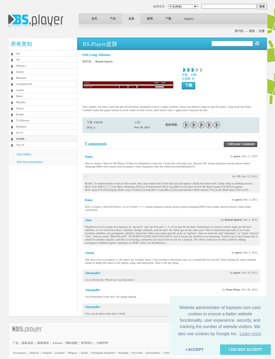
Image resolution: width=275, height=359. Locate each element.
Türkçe (168, 352)
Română (123, 352)
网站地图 (71, 342)
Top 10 (20, 144)
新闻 (150, 18)
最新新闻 (43, 342)
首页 (94, 18)
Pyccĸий (137, 352)
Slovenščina (153, 352)
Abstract (21, 65)
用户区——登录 (245, 31)
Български (19, 352)
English (47, 352)
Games (20, 90)
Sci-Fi (19, 132)
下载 (168, 18)
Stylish (20, 138)
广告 (15, 342)
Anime (20, 71)
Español (59, 352)
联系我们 (87, 342)
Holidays (21, 126)
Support (189, 18)
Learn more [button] (250, 333)
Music (20, 96)
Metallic (21, 102)
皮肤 (131, 18)
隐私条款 (28, 342)
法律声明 (102, 342)
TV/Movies (23, 120)
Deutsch (34, 352)
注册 (261, 31)
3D (18, 59)
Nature (20, 108)
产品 (113, 18)
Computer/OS (24, 83)
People (20, 114)
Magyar (72, 352)
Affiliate (57, 342)
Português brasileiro (103, 352)
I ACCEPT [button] (195, 349)
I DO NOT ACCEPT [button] (245, 349)
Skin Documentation (30, 162)
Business (21, 77)
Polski (84, 352)
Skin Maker (24, 154)
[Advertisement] (43, 199)
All (18, 53)
